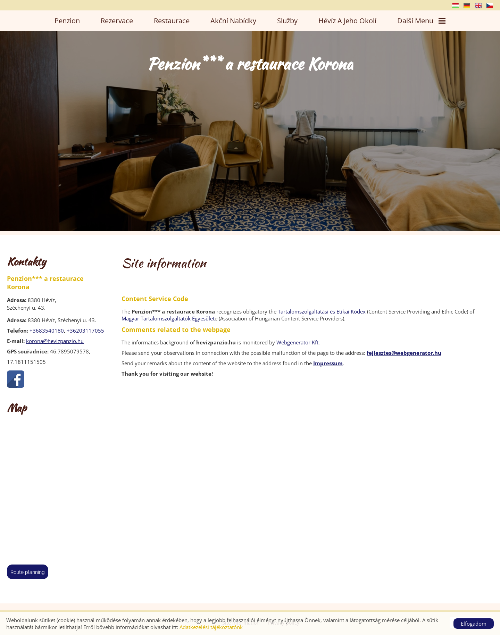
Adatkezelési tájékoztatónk (211, 627)
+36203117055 (85, 330)
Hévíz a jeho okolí (347, 20)
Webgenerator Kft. (298, 342)
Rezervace (117, 20)
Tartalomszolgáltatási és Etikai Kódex (322, 311)
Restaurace (172, 20)
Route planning (27, 572)
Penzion (67, 20)
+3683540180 (47, 330)
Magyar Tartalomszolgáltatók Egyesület (168, 318)
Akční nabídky (233, 20)
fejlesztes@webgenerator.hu (404, 352)
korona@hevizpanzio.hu (55, 340)
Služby (287, 20)
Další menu (421, 20)
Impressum (328, 363)
